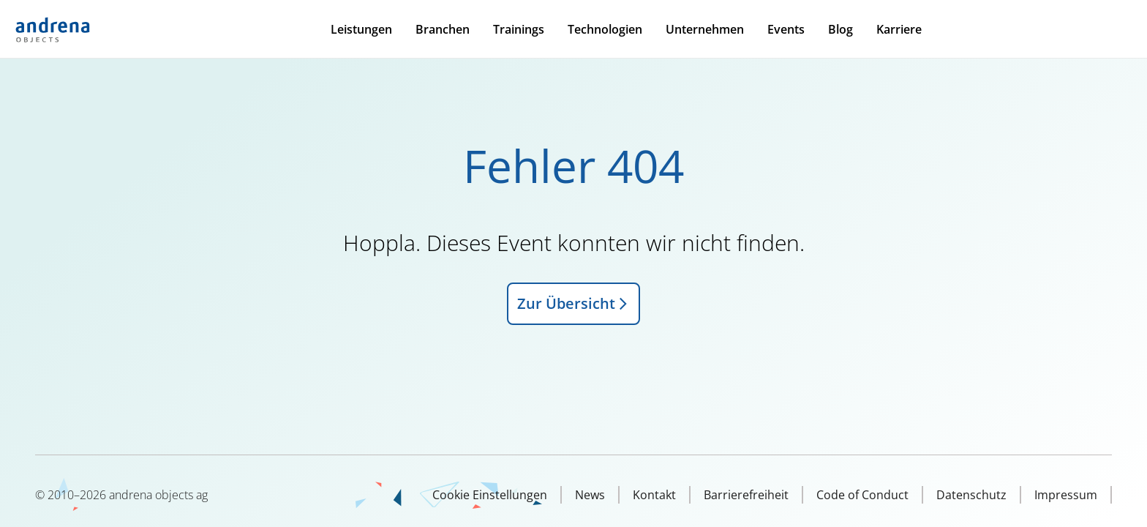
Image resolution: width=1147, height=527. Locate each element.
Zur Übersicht (573, 303)
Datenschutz (971, 495)
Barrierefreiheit (746, 495)
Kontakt (654, 495)
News (590, 495)
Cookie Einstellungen (489, 495)
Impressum (1065, 495)
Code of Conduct (862, 495)
